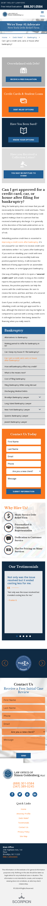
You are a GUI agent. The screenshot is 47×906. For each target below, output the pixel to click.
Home (4, 37)
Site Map (23, 836)
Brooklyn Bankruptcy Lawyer (17, 397)
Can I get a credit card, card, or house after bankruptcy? (21, 359)
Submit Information (23, 491)
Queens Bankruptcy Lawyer (16, 415)
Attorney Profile (23, 813)
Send (23, 755)
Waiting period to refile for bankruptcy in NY (22, 344)
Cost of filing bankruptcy (15, 379)
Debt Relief (17, 37)
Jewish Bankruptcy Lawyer (16, 422)
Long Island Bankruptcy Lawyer (18, 403)
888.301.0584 (33, 6)
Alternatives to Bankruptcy (16, 337)
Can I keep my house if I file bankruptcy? (22, 352)
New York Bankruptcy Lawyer (17, 409)
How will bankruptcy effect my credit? (21, 366)
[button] (42, 14)
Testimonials (23, 822)
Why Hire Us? (16, 508)
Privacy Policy (23, 831)
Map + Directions (10, 856)
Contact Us (23, 827)
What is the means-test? (15, 372)
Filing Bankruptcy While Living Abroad (20, 385)
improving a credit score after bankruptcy (20, 242)
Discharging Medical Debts (16, 391)
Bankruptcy (32, 37)
